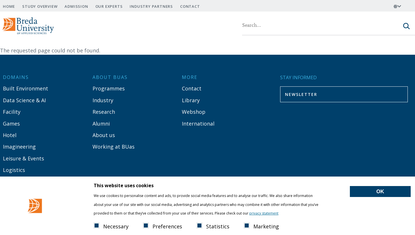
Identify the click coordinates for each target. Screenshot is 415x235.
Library (191, 100)
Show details (295, 219)
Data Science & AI (24, 100)
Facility (11, 111)
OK (380, 198)
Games (11, 123)
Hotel (9, 135)
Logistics (14, 169)
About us (104, 135)
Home (9, 6)
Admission (76, 6)
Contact (190, 6)
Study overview (39, 6)
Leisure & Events (23, 158)
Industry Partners (151, 6)
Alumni (101, 123)
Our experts (109, 6)
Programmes (109, 88)
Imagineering (19, 146)
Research (104, 111)
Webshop (193, 111)
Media (10, 181)
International (198, 123)
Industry (103, 100)
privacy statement (263, 220)
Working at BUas (114, 146)
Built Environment (25, 88)
